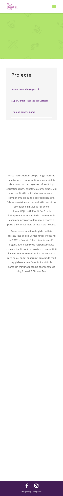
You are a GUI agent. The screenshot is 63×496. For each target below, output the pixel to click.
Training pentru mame (23, 111)
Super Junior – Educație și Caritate (29, 100)
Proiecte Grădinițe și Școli (25, 89)
